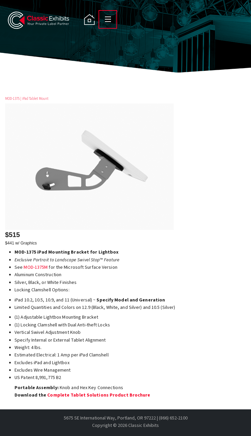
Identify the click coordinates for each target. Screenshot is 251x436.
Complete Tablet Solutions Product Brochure (98, 395)
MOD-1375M (36, 267)
